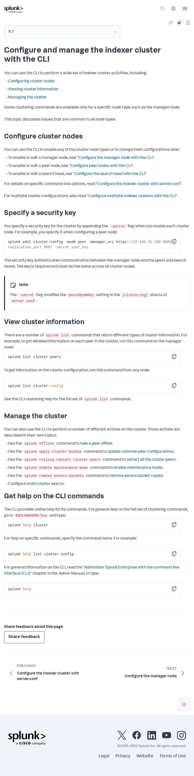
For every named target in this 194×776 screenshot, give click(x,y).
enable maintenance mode (138, 468)
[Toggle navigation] (184, 704)
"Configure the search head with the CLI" (110, 174)
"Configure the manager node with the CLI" (115, 158)
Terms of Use (172, 756)
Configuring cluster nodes (31, 82)
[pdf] (187, 22)
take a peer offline (96, 444)
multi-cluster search (45, 484)
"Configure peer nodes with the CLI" (101, 166)
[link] (170, 22)
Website (144, 756)
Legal (104, 756)
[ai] (179, 22)
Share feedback (24, 637)
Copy (178, 243)
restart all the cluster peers (151, 460)
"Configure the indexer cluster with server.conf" (138, 184)
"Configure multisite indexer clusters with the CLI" (132, 196)
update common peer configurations (141, 452)
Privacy (122, 756)
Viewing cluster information (33, 90)
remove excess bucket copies (136, 476)
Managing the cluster (27, 98)
